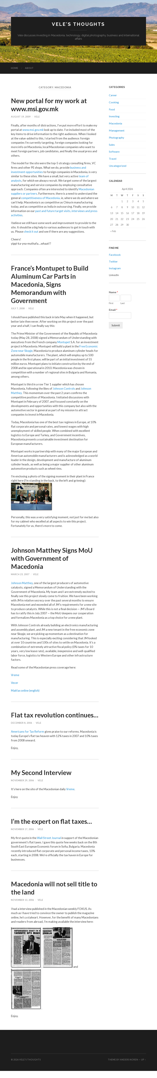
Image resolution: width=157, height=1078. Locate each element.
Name (113, 292)
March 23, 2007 (20, 573)
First (111, 303)
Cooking (114, 102)
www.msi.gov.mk (33, 130)
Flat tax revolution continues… (38, 718)
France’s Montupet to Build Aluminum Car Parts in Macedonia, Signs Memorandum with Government (51, 284)
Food (112, 109)
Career (113, 95)
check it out (31, 231)
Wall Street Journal (49, 845)
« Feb (113, 231)
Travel (112, 158)
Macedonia (115, 123)
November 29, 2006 (22, 787)
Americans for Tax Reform (28, 739)
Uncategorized (117, 165)
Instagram (115, 268)
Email (113, 309)
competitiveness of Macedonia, (41, 197)
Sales (112, 144)
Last (123, 303)
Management (116, 130)
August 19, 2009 (21, 116)
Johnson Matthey (22, 582)
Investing (114, 116)
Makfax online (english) (25, 689)
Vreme (15, 674)
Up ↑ (143, 1066)
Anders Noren (129, 1066)
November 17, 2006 (22, 836)
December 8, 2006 (21, 730)
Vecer (14, 682)
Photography (116, 137)
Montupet (63, 341)
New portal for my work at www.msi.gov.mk (50, 105)
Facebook (115, 254)
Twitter (113, 261)
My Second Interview (42, 779)
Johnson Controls (64, 388)
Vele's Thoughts (78, 24)
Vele (37, 116)
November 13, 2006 (22, 907)
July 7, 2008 (18, 308)
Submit (116, 325)
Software (114, 151)
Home (14, 68)
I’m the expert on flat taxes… (53, 828)
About (29, 68)
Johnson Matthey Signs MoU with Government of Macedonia (53, 557)
